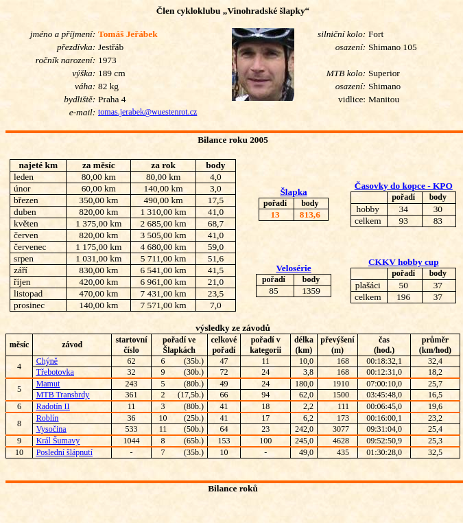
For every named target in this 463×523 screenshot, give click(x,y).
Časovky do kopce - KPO (404, 186)
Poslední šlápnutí (64, 452)
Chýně (47, 361)
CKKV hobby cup (403, 262)
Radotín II (53, 406)
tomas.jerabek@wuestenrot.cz (147, 112)
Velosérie (293, 268)
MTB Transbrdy (63, 394)
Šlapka (293, 192)
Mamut (48, 383)
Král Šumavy (58, 440)
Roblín (47, 418)
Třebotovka (55, 372)
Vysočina (51, 429)
